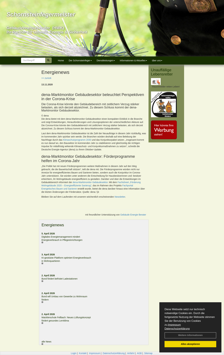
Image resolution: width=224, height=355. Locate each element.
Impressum (174, 324)
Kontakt (82, 353)
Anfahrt (130, 353)
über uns (157, 60)
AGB (139, 353)
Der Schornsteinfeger (80, 60)
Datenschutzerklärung (177, 328)
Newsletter (120, 196)
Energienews (53, 225)
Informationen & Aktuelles (133, 60)
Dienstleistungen (106, 60)
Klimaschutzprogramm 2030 (77, 140)
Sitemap (148, 353)
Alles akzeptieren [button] (190, 344)
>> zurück (46, 78)
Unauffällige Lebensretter (162, 72)
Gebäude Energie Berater (133, 214)
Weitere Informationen (190, 335)
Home (61, 60)
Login (73, 353)
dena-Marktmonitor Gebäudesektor (90, 182)
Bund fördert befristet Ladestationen (60, 278)
